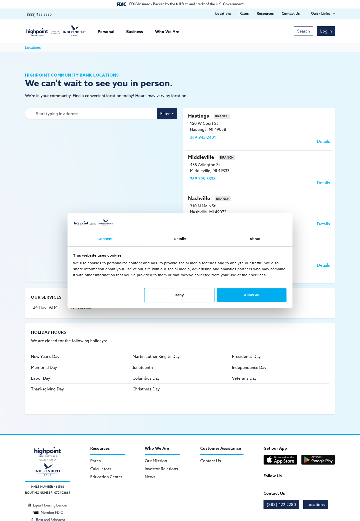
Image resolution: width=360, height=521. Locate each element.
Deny (179, 295)
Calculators (100, 468)
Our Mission (156, 460)
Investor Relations (161, 468)
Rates (95, 460)
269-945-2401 (203, 137)
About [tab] (255, 239)
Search (303, 31)
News (150, 476)
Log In (326, 31)
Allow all (252, 295)
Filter (165, 113)
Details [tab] (180, 239)
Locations (315, 504)
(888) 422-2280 (281, 504)
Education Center (106, 476)
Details (323, 141)
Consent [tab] (105, 239)
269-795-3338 (203, 178)
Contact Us (210, 460)
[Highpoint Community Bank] (56, 30)
